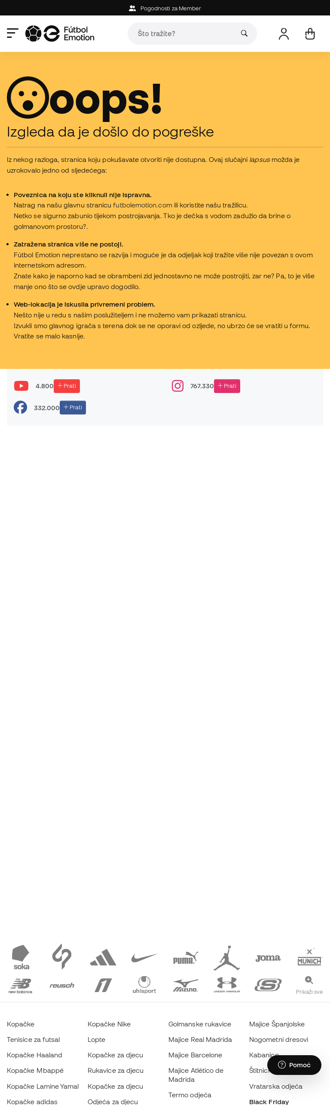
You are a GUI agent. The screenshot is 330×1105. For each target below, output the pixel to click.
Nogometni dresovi (278, 1039)
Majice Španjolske (277, 1024)
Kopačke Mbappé (35, 1070)
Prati (67, 385)
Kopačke (21, 1024)
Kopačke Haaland (34, 1055)
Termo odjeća (189, 1095)
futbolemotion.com (142, 205)
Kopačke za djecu (115, 1055)
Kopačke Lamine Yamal (43, 1086)
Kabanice (264, 1055)
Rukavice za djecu (116, 1070)
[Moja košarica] (310, 34)
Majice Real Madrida (200, 1039)
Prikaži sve (309, 992)
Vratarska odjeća (275, 1086)
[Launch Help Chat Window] (294, 1065)
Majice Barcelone (195, 1055)
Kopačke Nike (109, 1024)
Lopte (96, 1039)
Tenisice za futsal (33, 1039)
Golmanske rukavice (199, 1024)
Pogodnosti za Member (165, 8)
